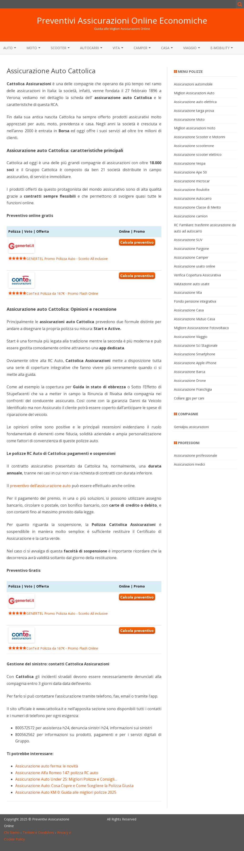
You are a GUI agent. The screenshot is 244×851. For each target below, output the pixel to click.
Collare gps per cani (189, 398)
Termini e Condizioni (38, 832)
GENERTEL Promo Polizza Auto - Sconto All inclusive (58, 258)
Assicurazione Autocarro (193, 198)
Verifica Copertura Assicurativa (197, 275)
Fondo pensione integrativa (195, 301)
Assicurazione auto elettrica (195, 102)
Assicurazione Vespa (189, 163)
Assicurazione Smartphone (194, 354)
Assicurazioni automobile (193, 84)
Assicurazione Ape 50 (190, 172)
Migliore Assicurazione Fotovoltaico (201, 328)
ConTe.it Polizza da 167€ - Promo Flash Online (53, 293)
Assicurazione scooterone (194, 145)
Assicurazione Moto (189, 119)
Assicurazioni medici (189, 464)
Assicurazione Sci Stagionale (196, 345)
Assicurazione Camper (191, 257)
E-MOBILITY (219, 48)
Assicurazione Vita (188, 292)
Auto (8, 48)
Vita (116, 48)
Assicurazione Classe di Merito (197, 207)
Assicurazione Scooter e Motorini (199, 137)
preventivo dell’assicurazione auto (40, 485)
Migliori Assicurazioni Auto (194, 93)
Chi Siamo (12, 832)
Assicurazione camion (191, 216)
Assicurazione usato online (194, 266)
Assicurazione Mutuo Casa (194, 319)
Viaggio (190, 48)
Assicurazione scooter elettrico (198, 154)
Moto (31, 48)
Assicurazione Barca (189, 371)
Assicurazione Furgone (191, 248)
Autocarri (89, 48)
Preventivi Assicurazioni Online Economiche (122, 20)
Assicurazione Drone (190, 380)
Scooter (58, 48)
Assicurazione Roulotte (191, 189)
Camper (140, 48)
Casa (165, 48)
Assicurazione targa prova (194, 110)
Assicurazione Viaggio (190, 336)
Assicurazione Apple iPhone (195, 363)
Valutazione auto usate (191, 284)
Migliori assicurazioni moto (194, 128)
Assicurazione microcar (192, 181)
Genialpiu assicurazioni (191, 427)
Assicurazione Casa (189, 310)
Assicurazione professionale (195, 455)
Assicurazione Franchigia (193, 389)
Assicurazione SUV (188, 239)
